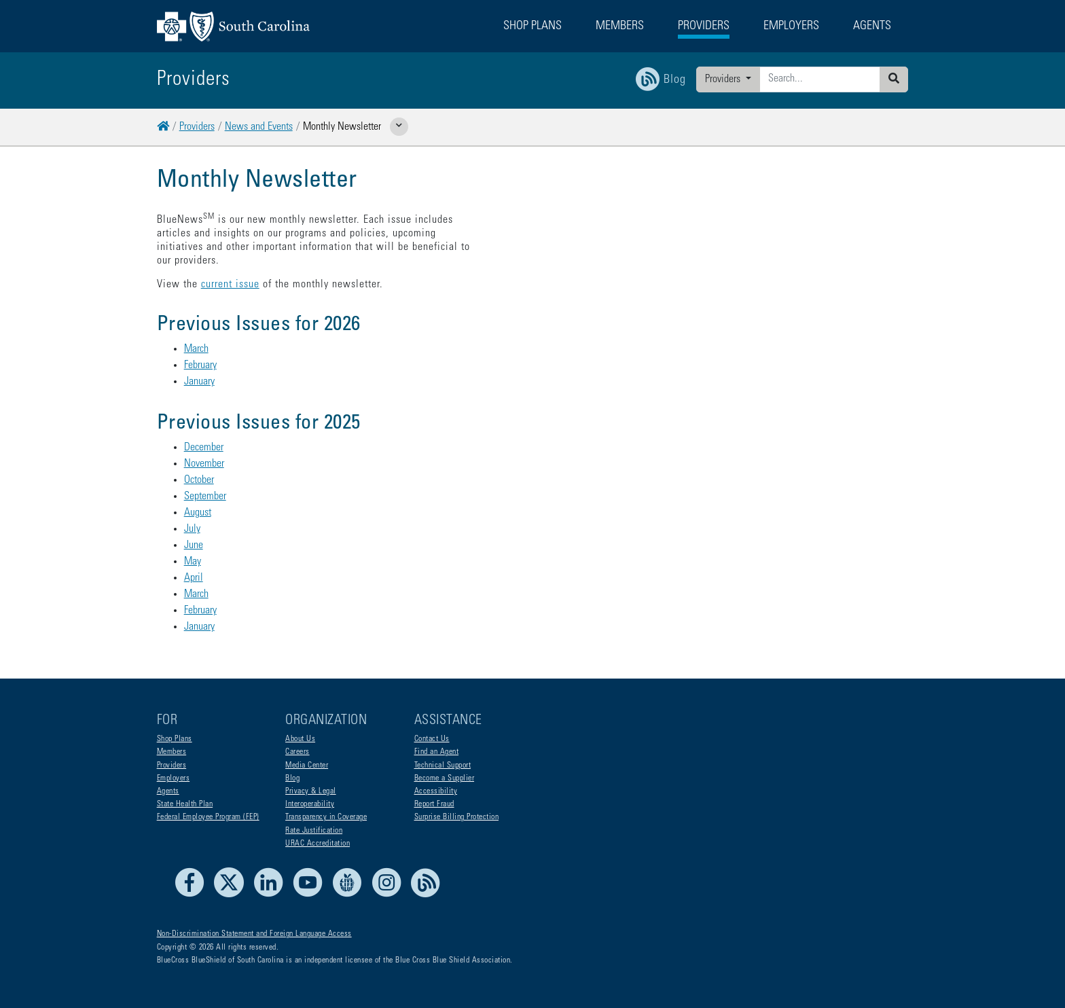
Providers (724, 79)
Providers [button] (703, 26)
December (203, 420)
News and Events (259, 127)
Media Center (306, 765)
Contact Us (432, 739)
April (193, 550)
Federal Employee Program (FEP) (208, 817)
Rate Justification (313, 831)
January (199, 354)
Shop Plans (174, 739)
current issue (230, 257)
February (200, 338)
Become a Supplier (444, 778)
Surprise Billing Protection (456, 817)
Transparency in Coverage (326, 817)
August (197, 485)
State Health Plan (185, 804)
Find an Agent (436, 752)
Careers (297, 752)
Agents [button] (872, 26)
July (192, 502)
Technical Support (442, 765)
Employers (173, 778)
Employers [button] (791, 26)
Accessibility (436, 791)
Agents (168, 791)
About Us (300, 739)
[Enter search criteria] (819, 79)
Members (172, 752)
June (193, 518)
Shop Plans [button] (532, 26)
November (204, 436)
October (199, 453)
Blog (292, 778)
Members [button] (620, 26)
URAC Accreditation (317, 844)
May (192, 534)
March (196, 322)
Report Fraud (434, 804)
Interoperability (309, 804)
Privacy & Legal (310, 791)
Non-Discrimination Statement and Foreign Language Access (254, 934)
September (205, 469)
